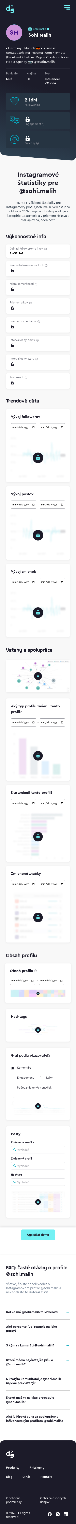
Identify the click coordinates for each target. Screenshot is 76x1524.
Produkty (12, 1467)
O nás (26, 1477)
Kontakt (46, 1477)
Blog (9, 1477)
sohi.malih (39, 29)
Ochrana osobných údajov (53, 1500)
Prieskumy (37, 1467)
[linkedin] (66, 1514)
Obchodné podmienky (14, 1500)
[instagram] (58, 1514)
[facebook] (50, 1514)
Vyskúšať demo (38, 1235)
